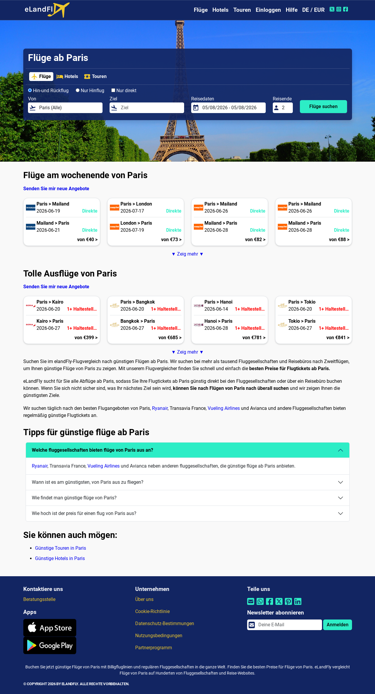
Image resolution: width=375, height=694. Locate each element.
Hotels (220, 9)
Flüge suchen (323, 106)
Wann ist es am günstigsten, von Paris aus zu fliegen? (87, 482)
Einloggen (268, 9)
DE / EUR (313, 9)
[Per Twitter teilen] (279, 605)
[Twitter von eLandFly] (332, 9)
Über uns (144, 599)
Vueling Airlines (224, 408)
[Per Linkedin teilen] (297, 605)
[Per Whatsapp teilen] (260, 605)
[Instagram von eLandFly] (339, 9)
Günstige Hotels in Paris (60, 558)
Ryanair (160, 408)
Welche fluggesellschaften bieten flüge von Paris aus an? (92, 450)
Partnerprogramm (153, 647)
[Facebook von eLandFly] (346, 9)
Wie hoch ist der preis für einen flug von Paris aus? (84, 513)
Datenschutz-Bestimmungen (164, 623)
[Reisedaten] (232, 107)
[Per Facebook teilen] (269, 605)
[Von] (69, 107)
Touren (242, 9)
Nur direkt (123, 90)
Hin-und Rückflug (48, 90)
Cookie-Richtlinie (152, 611)
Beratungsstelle (39, 599)
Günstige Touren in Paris (60, 548)
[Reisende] (285, 107)
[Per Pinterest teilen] (288, 605)
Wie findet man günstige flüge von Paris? (74, 498)
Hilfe (292, 9)
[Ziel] (150, 107)
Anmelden (337, 624)
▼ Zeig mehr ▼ (187, 254)
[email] (288, 625)
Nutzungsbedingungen (158, 635)
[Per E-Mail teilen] (250, 605)
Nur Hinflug (90, 90)
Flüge (201, 9)
